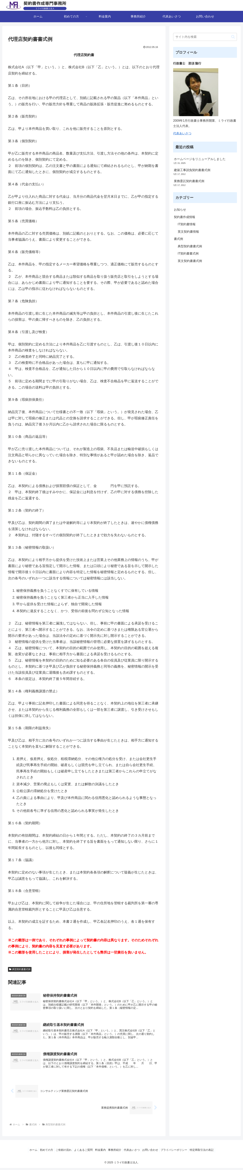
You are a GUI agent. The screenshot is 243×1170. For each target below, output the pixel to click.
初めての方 (41, 1152)
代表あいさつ (182, 133)
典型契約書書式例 (19, 969)
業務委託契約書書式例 (189, 181)
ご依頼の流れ (60, 1152)
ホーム (27, 1152)
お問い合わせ (154, 1152)
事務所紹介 (115, 1152)
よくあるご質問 (81, 1152)
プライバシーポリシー (179, 1152)
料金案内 (99, 1152)
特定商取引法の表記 (209, 1152)
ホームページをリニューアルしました (200, 159)
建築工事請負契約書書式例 (192, 170)
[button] (233, 37)
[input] (205, 37)
